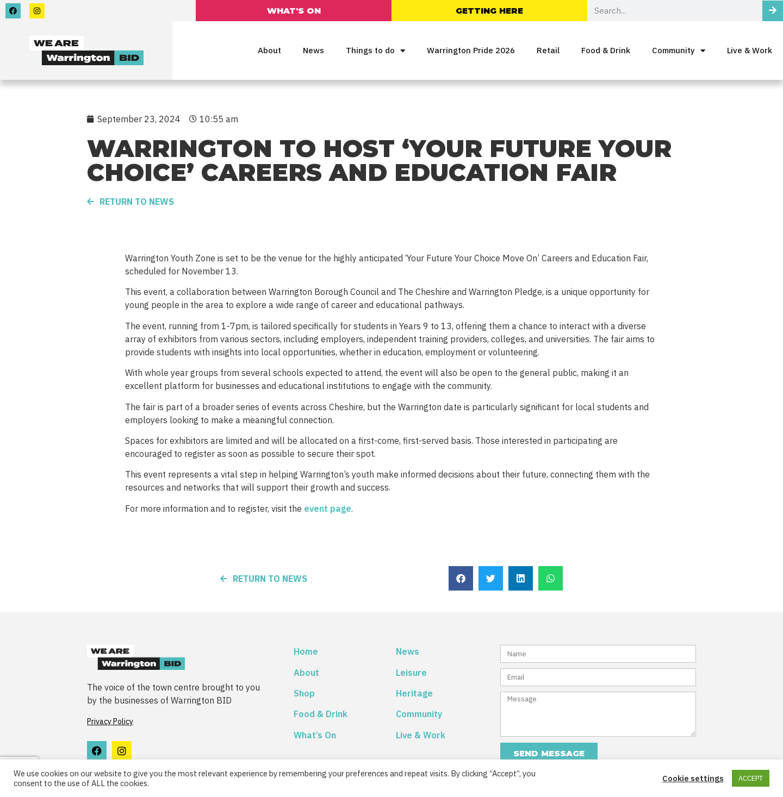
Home (306, 651)
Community (678, 50)
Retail (548, 50)
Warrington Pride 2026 (471, 50)
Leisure (411, 672)
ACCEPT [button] (750, 778)
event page (327, 508)
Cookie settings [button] (693, 778)
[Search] (772, 11)
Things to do (375, 50)
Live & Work (749, 50)
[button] (461, 578)
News (313, 50)
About (269, 50)
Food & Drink (605, 50)
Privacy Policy (110, 721)
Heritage (414, 693)
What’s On (315, 735)
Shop (304, 693)
